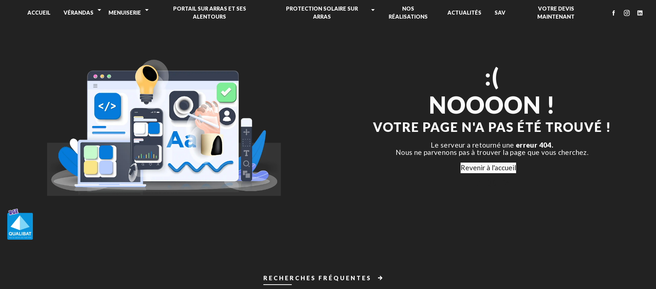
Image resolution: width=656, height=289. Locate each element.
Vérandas (79, 12)
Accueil (38, 12)
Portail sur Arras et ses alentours (209, 12)
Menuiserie (124, 12)
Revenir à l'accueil (488, 167)
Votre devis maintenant (556, 12)
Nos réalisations (408, 12)
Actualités (464, 12)
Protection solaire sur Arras (322, 12)
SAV (500, 12)
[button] (328, 279)
